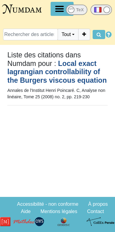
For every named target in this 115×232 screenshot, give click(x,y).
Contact (95, 211)
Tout (66, 34)
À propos (98, 204)
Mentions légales (58, 211)
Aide (26, 211)
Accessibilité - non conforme (47, 204)
